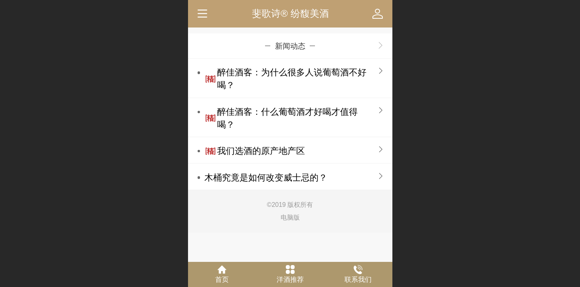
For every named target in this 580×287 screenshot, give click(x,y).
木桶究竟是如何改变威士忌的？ (265, 178)
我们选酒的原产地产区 (261, 151)
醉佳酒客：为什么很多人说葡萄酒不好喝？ (291, 78)
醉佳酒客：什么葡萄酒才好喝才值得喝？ (287, 118)
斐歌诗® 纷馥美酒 (290, 13)
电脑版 (290, 217)
